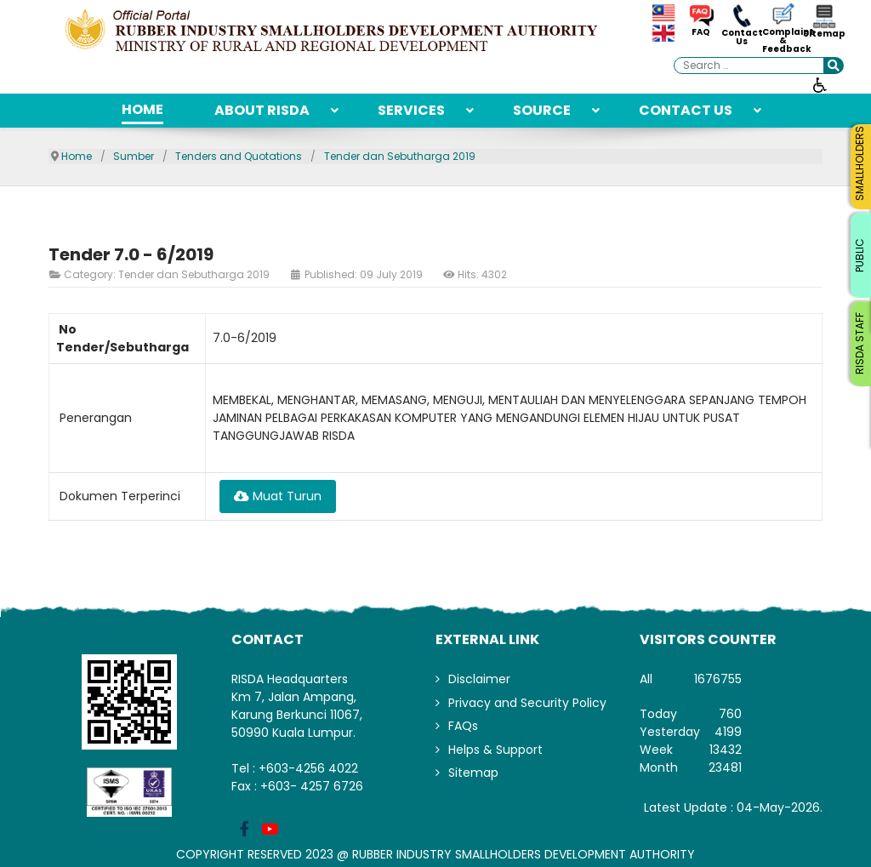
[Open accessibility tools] (820, 84)
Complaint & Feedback (782, 41)
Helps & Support (495, 749)
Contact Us (741, 37)
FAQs (463, 725)
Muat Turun (278, 496)
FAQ (701, 32)
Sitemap (823, 34)
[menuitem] (142, 111)
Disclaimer (479, 678)
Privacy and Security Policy (527, 702)
